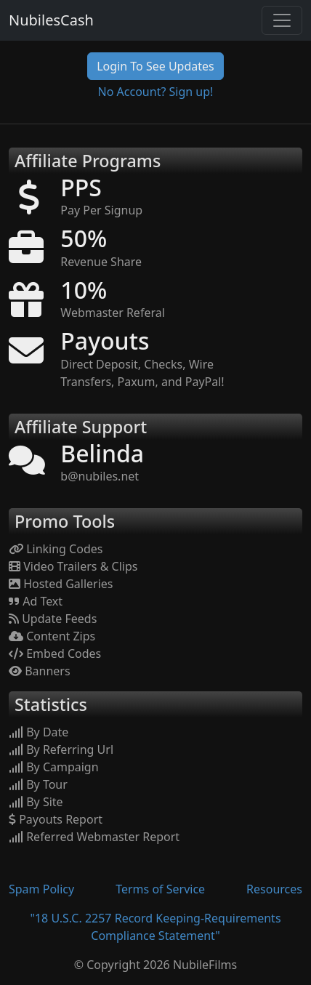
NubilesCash (51, 20)
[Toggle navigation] (282, 20)
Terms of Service (160, 889)
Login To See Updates (155, 66)
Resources (274, 889)
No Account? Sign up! (156, 92)
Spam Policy (41, 889)
